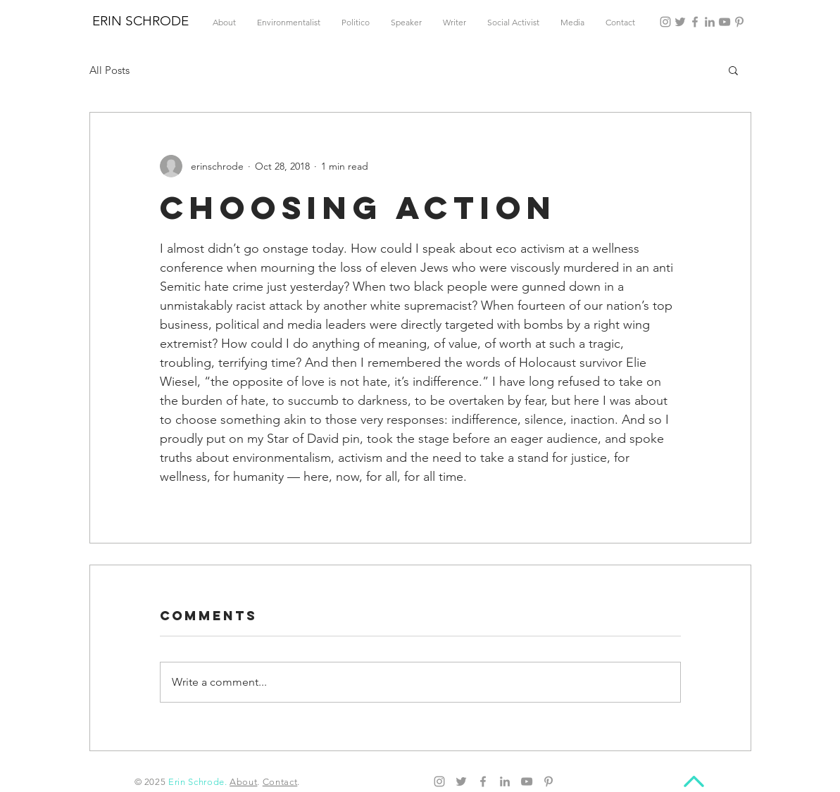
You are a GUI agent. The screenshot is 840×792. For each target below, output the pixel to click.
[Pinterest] (739, 22)
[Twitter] (680, 22)
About (243, 782)
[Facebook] (695, 22)
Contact (280, 782)
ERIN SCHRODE (140, 21)
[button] (733, 69)
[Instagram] (665, 22)
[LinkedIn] (710, 22)
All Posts (109, 70)
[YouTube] (724, 22)
